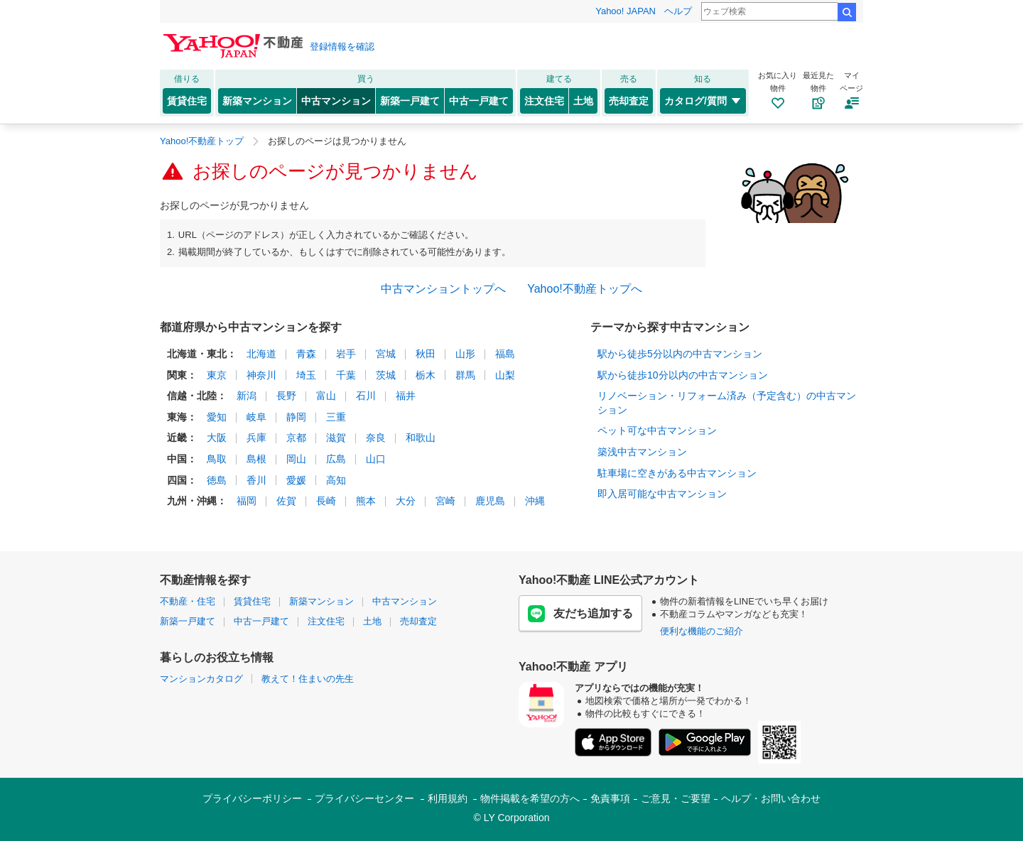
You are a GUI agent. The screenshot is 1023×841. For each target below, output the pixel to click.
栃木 (425, 375)
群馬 (465, 375)
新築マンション (257, 101)
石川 (366, 395)
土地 (583, 101)
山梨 (505, 375)
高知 (336, 480)
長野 (286, 395)
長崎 (326, 500)
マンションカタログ (201, 678)
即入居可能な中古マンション (662, 493)
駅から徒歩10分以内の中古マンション (682, 375)
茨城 (386, 375)
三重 (336, 417)
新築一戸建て (410, 101)
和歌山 (420, 437)
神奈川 (261, 375)
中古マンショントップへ (443, 289)
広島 (336, 459)
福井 (406, 395)
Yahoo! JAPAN (625, 11)
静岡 (296, 417)
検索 (847, 12)
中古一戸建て (479, 101)
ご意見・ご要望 (675, 798)
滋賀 (336, 437)
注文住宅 (544, 101)
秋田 (425, 353)
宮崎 (445, 500)
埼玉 (306, 375)
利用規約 (447, 798)
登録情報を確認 (342, 46)
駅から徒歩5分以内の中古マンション (679, 353)
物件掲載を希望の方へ (530, 798)
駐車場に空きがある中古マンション (677, 473)
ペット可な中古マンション (657, 430)
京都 (296, 437)
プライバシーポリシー (252, 798)
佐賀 (286, 500)
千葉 (346, 375)
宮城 (386, 353)
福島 (505, 353)
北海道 (261, 353)
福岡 (246, 500)
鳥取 (217, 459)
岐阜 (256, 417)
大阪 (217, 437)
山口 (376, 459)
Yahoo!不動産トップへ (584, 289)
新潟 (246, 395)
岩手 (346, 353)
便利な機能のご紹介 (701, 631)
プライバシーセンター (364, 798)
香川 (256, 480)
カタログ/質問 (703, 101)
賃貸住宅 (187, 101)
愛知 (217, 417)
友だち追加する (580, 614)
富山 (326, 395)
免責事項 (610, 798)
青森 (306, 353)
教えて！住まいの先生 (307, 678)
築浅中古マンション (642, 451)
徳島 (217, 480)
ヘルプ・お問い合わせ (771, 798)
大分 (406, 500)
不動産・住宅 (187, 601)
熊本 (366, 500)
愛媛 (296, 480)
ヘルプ (678, 11)
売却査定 (629, 101)
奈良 (376, 437)
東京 (217, 375)
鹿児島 (490, 500)
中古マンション (336, 101)
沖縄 (535, 500)
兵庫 (256, 437)
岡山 (296, 459)
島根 (256, 459)
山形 (465, 353)
